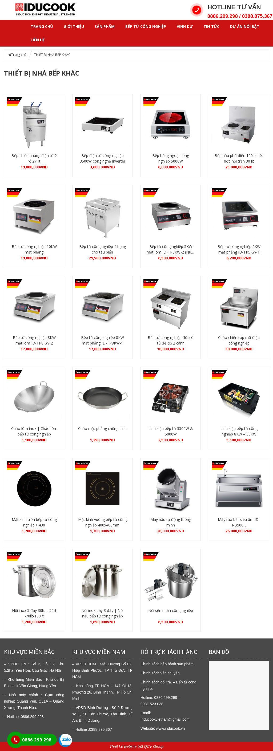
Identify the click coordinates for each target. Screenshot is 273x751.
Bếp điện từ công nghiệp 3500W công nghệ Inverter (102, 158)
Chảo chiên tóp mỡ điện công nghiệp (239, 340)
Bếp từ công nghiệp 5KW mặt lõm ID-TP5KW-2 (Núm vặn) (171, 249)
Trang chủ (42, 26)
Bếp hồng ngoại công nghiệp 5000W (170, 158)
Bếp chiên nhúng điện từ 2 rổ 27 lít (34, 158)
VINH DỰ (185, 26)
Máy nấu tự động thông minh (170, 522)
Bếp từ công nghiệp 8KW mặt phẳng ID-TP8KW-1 (102, 340)
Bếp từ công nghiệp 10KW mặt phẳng (34, 249)
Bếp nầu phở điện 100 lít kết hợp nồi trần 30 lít (239, 158)
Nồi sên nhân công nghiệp (170, 610)
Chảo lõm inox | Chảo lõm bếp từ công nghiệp (34, 431)
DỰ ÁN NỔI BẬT (244, 26)
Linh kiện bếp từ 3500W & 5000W (170, 431)
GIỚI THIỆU (74, 26)
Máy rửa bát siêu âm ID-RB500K (239, 522)
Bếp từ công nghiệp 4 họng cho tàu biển (102, 249)
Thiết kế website (123, 746)
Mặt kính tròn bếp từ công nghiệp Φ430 (34, 522)
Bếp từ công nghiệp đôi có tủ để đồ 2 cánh (171, 340)
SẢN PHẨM (105, 26)
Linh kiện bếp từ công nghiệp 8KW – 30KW (239, 431)
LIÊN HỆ (38, 39)
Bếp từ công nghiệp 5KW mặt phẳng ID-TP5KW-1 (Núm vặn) (239, 249)
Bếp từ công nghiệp (145, 26)
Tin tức (211, 26)
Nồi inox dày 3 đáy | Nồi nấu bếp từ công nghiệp (102, 613)
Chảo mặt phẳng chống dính (102, 428)
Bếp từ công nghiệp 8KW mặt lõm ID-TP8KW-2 (34, 340)
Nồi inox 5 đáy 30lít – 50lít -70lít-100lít (34, 613)
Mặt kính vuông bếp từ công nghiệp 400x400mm (102, 522)
